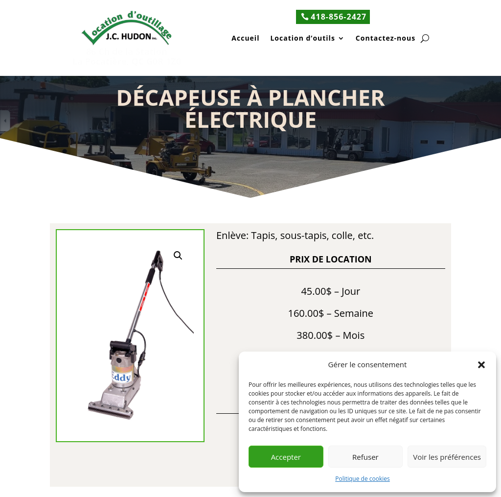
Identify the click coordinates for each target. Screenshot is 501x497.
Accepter (286, 457)
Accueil (245, 39)
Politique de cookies (362, 478)
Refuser (365, 457)
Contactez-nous (385, 39)
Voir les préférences (447, 457)
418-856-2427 (338, 16)
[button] (481, 365)
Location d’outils (302, 39)
